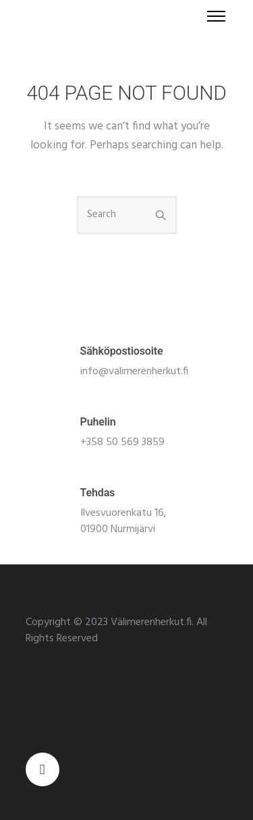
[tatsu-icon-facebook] (42, 769)
